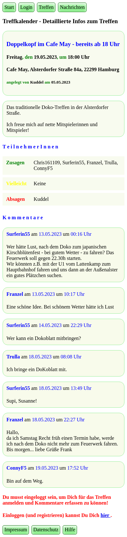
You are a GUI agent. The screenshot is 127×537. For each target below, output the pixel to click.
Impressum (15, 529)
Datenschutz (46, 529)
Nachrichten (72, 7)
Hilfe (70, 529)
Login (26, 7)
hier (105, 515)
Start (9, 7)
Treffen (46, 7)
